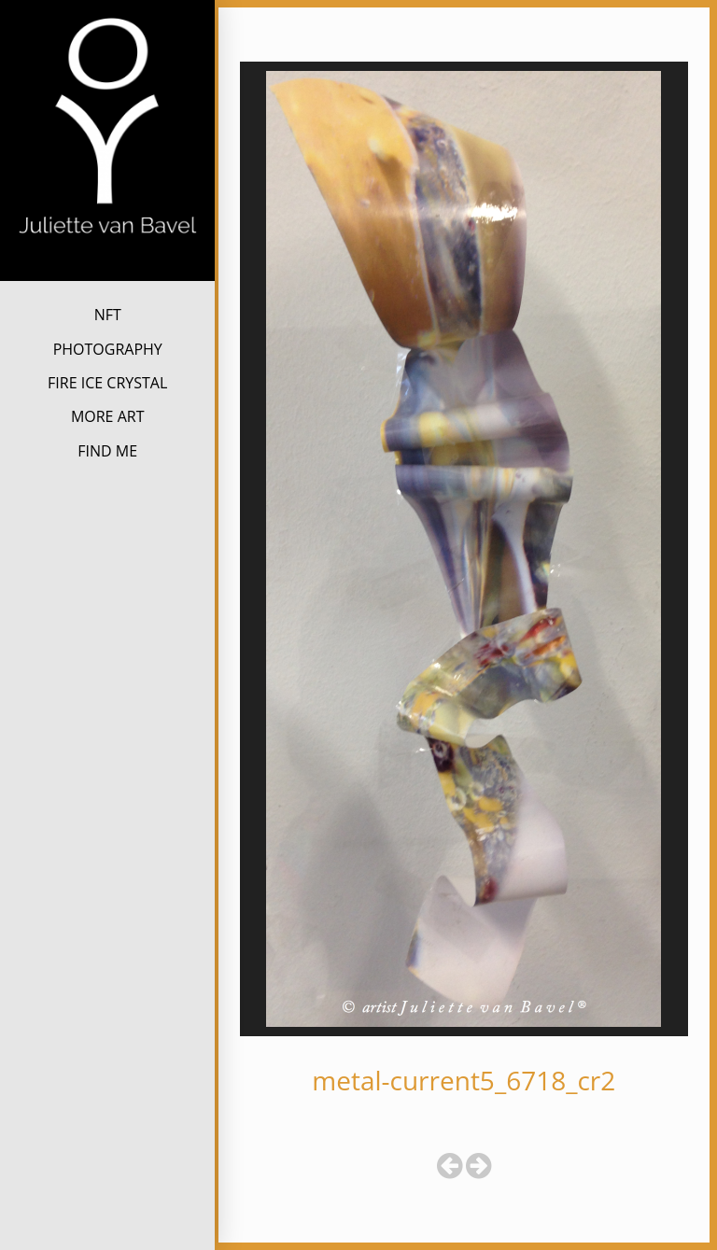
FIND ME (107, 451)
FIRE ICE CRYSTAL (107, 382)
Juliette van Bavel (108, 266)
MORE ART (108, 416)
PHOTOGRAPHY (107, 349)
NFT (107, 314)
